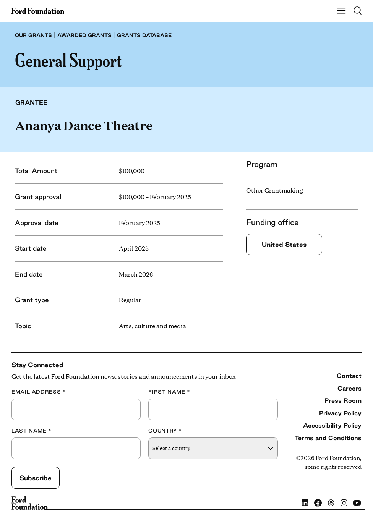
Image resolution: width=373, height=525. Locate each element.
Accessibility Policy (332, 425)
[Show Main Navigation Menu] (341, 11)
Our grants (33, 35)
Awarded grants (84, 35)
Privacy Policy (340, 413)
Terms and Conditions (328, 437)
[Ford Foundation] (29, 503)
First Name (169, 392)
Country (165, 431)
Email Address (38, 392)
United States (284, 244)
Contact (349, 375)
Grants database (144, 35)
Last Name (31, 431)
